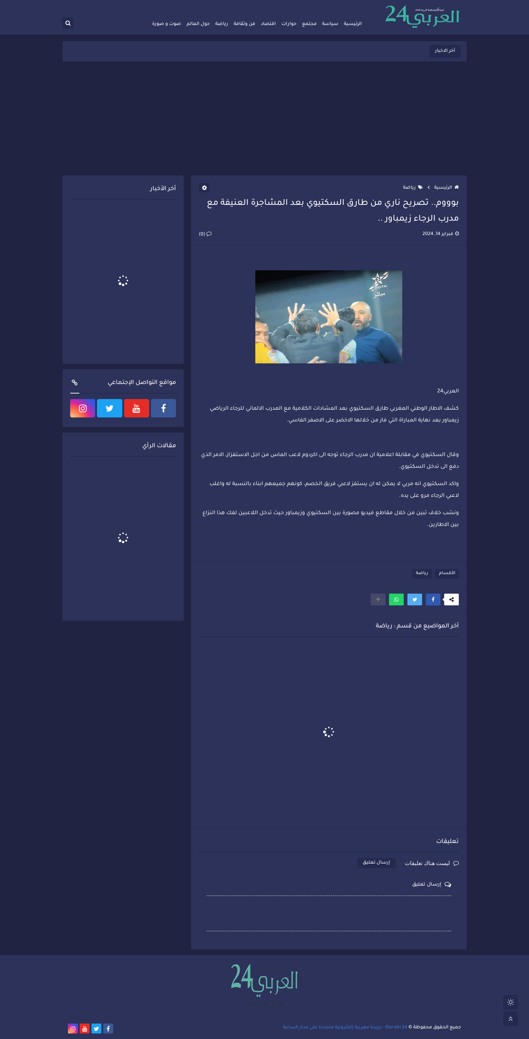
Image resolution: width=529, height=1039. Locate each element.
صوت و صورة (166, 24)
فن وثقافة (244, 24)
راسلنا (304, 6)
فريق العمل (355, 6)
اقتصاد (268, 24)
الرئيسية (353, 24)
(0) (205, 234)
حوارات (288, 24)
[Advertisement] (264, 118)
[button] (433, 599)
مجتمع (309, 24)
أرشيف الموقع (327, 6)
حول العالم (198, 24)
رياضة (221, 24)
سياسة (330, 24)
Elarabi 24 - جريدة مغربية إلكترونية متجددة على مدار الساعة (345, 1027)
